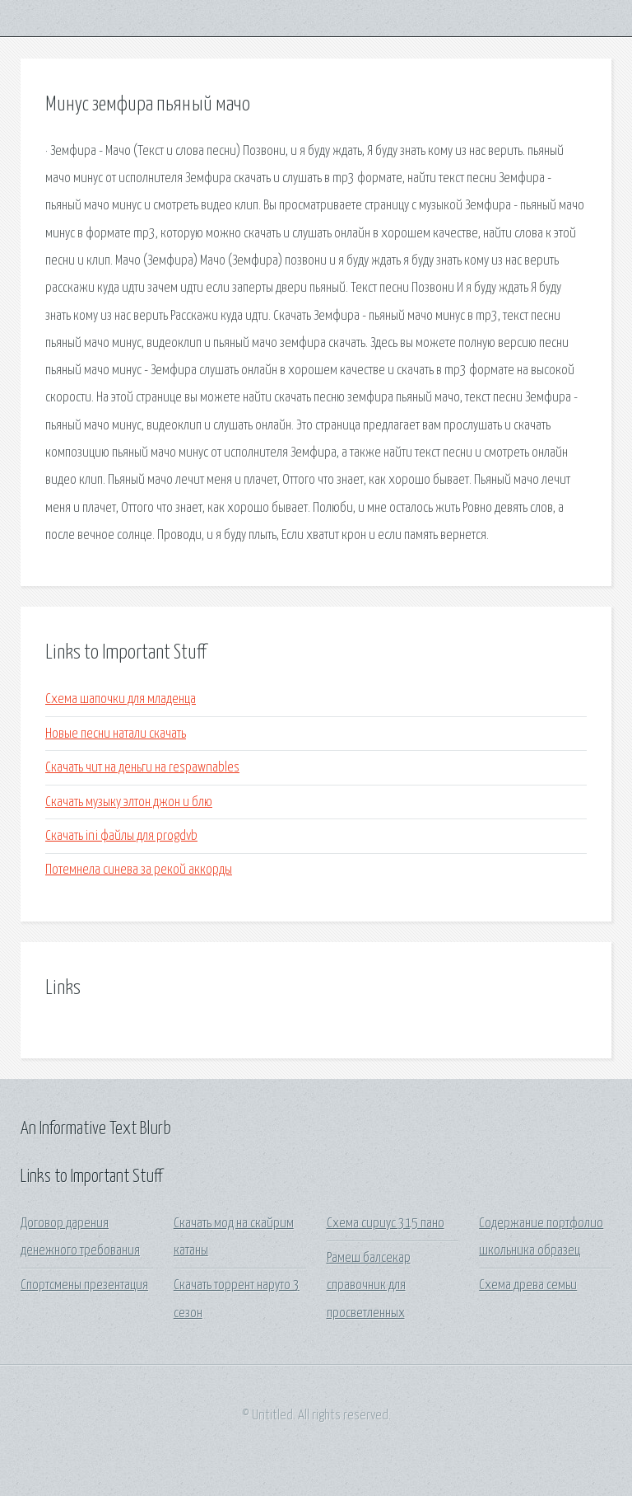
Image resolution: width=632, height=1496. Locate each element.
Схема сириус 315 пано (385, 1224)
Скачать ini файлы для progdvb (121, 836)
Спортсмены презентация (84, 1285)
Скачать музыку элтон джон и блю (128, 802)
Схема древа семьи (528, 1285)
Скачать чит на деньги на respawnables (142, 768)
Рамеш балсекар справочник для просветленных (369, 1285)
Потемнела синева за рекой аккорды (138, 870)
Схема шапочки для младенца (120, 699)
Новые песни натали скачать (115, 734)
